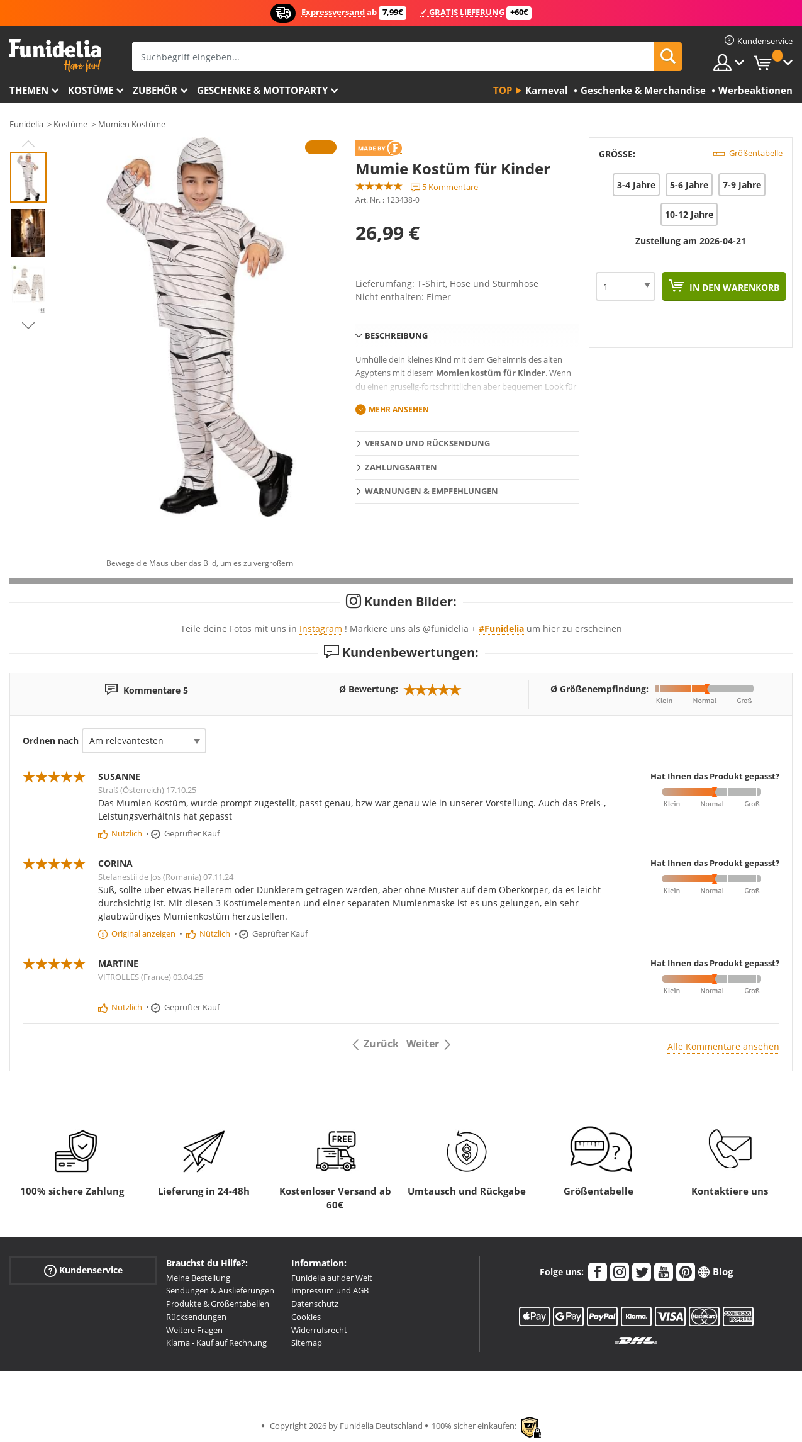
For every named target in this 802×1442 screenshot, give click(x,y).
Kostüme (90, 90)
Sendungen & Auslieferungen (220, 1290)
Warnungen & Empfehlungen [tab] (431, 491)
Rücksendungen (196, 1316)
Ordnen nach (51, 740)
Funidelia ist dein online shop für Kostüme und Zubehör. (55, 55)
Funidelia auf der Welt (331, 1277)
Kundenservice (83, 1269)
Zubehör (155, 90)
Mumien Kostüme (131, 124)
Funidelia (26, 124)
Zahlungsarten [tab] (401, 467)
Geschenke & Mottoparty (262, 90)
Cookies (306, 1316)
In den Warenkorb (733, 287)
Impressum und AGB (330, 1290)
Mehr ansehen (399, 409)
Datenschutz (314, 1303)
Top (502, 90)
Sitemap (306, 1342)
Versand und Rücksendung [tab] (427, 443)
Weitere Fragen (194, 1330)
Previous (28, 143)
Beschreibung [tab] (396, 335)
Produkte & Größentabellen (217, 1303)
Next (28, 325)
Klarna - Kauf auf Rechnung (216, 1342)
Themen (28, 90)
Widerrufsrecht (319, 1330)
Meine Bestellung (198, 1277)
